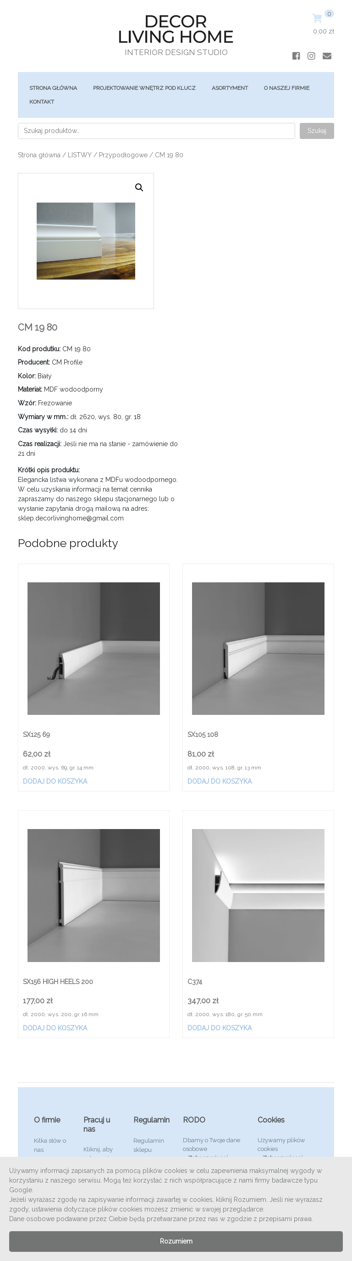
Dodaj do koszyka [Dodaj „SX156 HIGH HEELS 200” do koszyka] (55, 1028)
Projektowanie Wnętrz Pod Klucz (144, 88)
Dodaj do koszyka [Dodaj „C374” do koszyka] (219, 1028)
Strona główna (53, 88)
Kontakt (41, 102)
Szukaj (317, 130)
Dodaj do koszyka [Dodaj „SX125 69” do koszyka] (55, 781)
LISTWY (80, 155)
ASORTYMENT (230, 88)
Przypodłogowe (123, 155)
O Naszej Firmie (286, 88)
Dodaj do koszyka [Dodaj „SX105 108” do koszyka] (219, 781)
